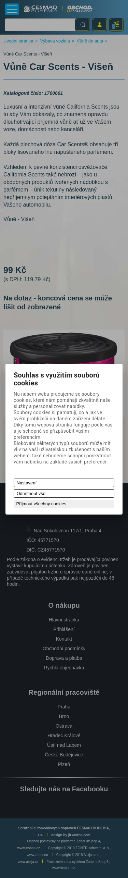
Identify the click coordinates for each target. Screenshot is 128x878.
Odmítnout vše (31, 493)
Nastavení (27, 482)
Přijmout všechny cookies (41, 503)
